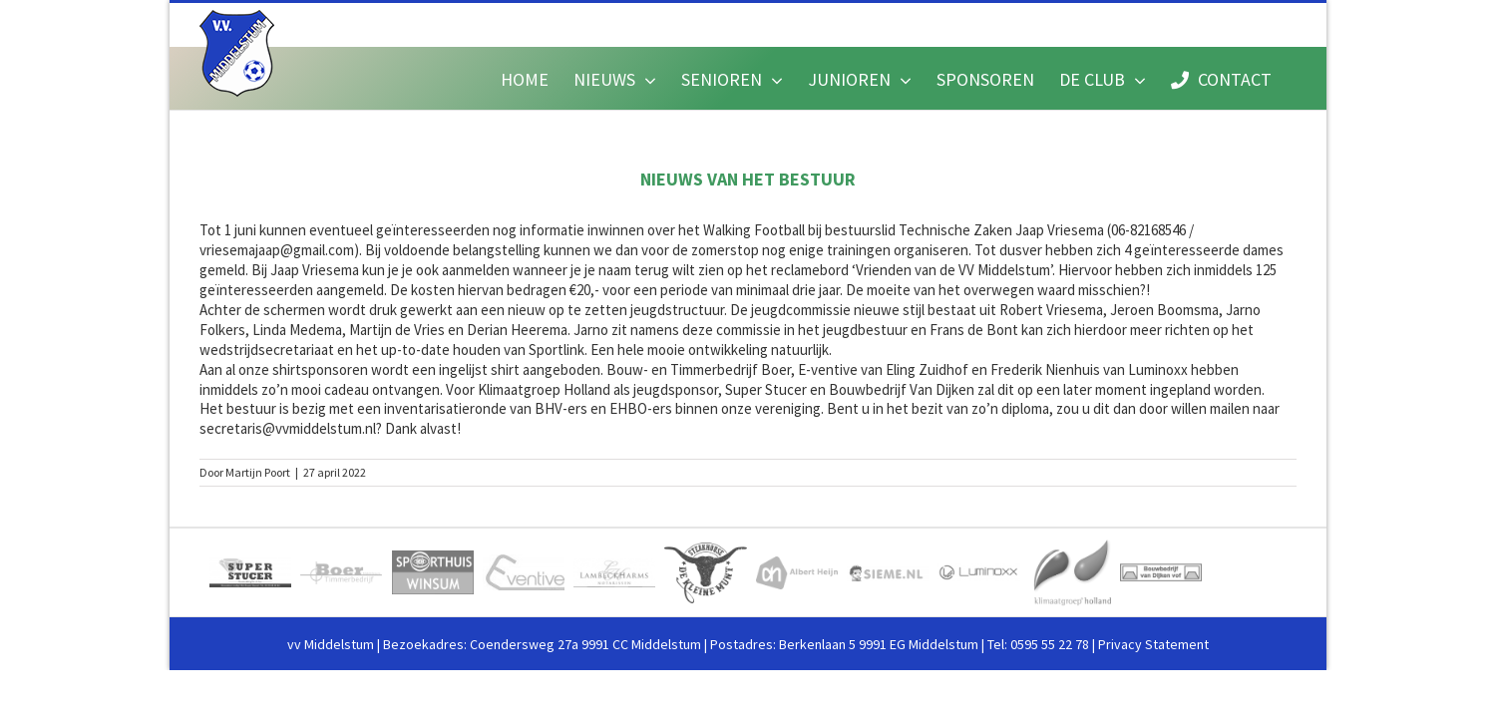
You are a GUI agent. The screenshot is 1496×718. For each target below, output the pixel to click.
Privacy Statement (1153, 644)
